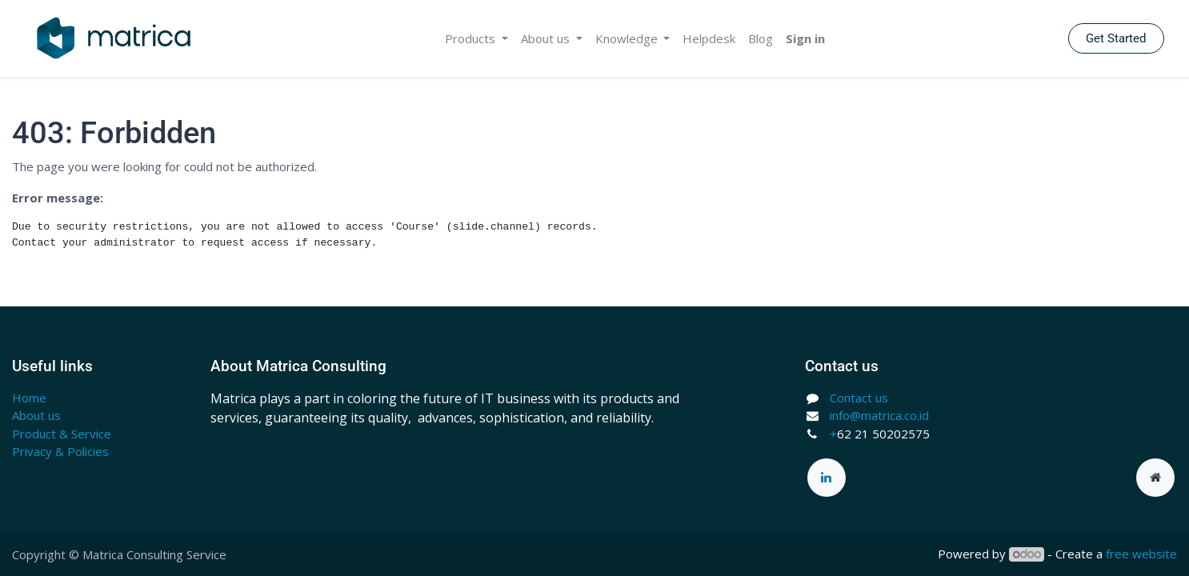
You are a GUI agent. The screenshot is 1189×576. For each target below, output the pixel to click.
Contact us (859, 398)
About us (36, 415)
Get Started (1116, 38)
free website (1141, 554)
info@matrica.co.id (879, 415)
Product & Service (61, 434)
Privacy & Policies (60, 451)
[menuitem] (709, 38)
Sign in (805, 38)
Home (29, 398)
